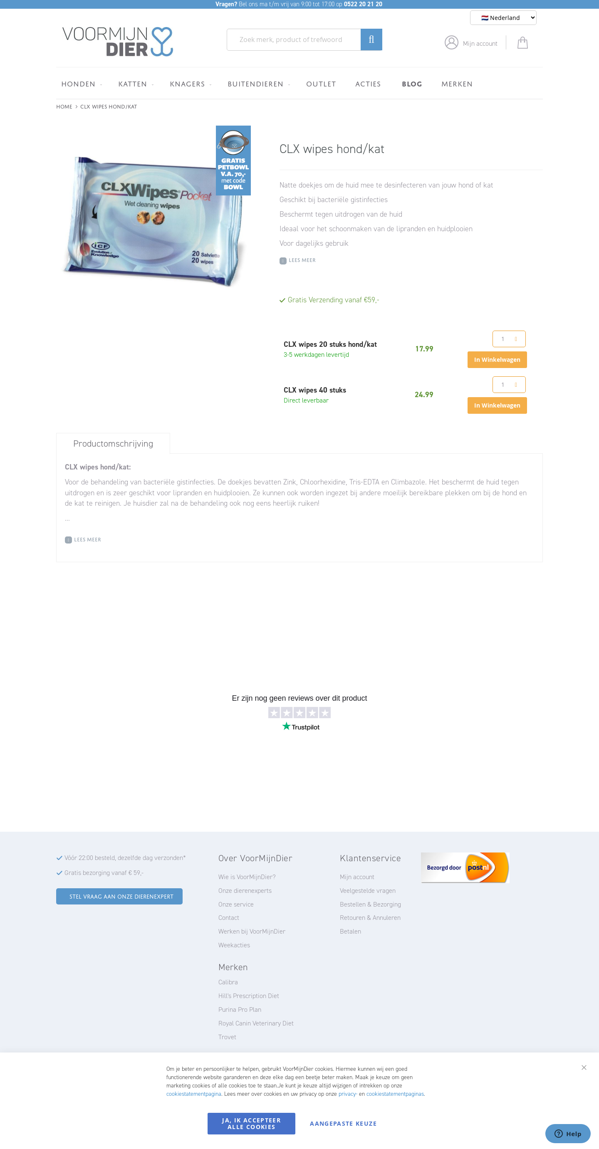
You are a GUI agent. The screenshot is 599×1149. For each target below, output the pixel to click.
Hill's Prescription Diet (248, 995)
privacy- (348, 1094)
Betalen (350, 931)
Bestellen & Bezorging (370, 904)
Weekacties (234, 945)
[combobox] (304, 40)
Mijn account (480, 43)
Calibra (228, 982)
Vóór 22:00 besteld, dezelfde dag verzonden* (125, 857)
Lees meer (302, 259)
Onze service (236, 904)
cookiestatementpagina (193, 1094)
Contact (228, 917)
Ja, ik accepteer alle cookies (251, 1123)
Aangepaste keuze (343, 1123)
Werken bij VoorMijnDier (251, 931)
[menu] (299, 83)
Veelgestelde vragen (368, 890)
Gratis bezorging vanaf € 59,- (104, 872)
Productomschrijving (113, 443)
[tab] (113, 443)
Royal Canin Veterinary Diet (256, 1023)
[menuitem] (80, 84)
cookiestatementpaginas (395, 1094)
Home (64, 106)
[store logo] (117, 42)
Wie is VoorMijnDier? (247, 876)
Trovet (227, 1037)
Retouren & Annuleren (370, 917)
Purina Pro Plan (239, 1009)
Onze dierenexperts (245, 890)
